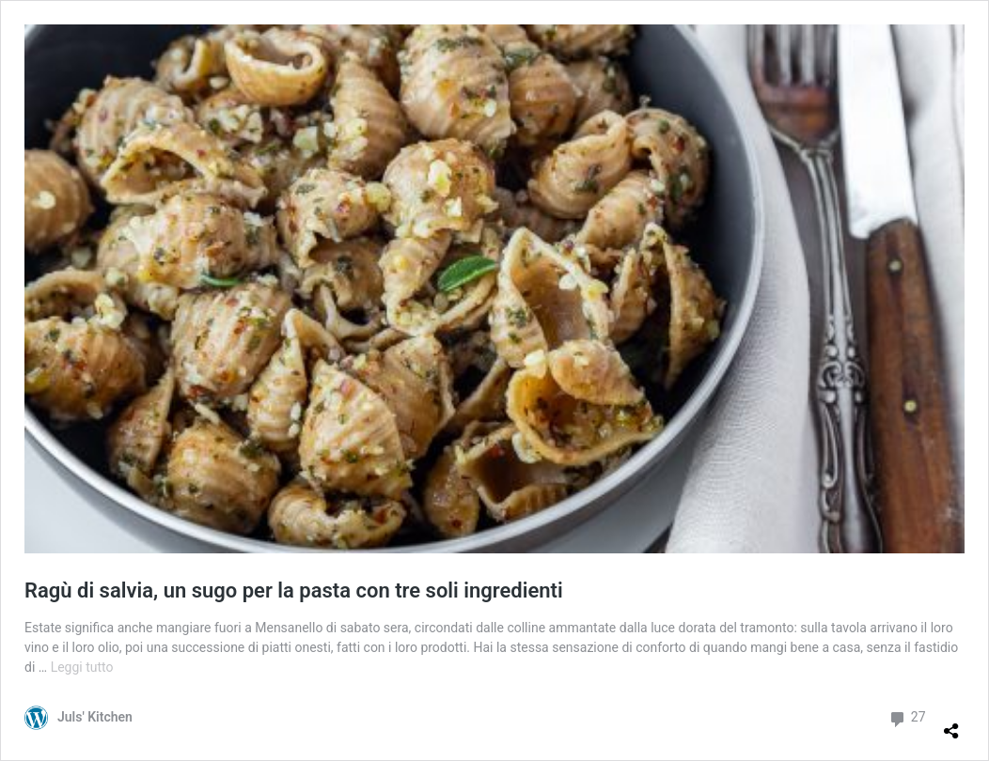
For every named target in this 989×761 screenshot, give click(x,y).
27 (906, 717)
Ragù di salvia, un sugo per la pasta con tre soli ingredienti (293, 590)
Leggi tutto (82, 667)
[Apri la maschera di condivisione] (951, 723)
